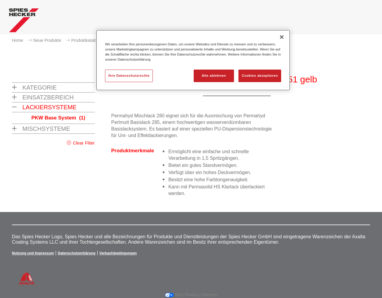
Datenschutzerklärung (77, 253)
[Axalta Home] (24, 22)
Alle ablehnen (214, 75)
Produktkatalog (85, 40)
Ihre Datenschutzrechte (129, 75)
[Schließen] (281, 37)
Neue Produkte (47, 40)
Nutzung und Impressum (33, 253)
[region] (193, 60)
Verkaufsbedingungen (118, 253)
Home (17, 40)
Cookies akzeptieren (260, 75)
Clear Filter (84, 142)
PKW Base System (58, 118)
